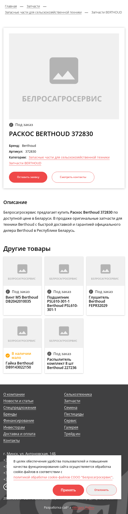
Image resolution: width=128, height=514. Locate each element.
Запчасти (72, 401)
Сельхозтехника (78, 394)
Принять (68, 490)
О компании (14, 394)
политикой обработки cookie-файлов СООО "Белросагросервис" (63, 477)
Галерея (71, 427)
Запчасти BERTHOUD (25, 163)
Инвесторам (14, 427)
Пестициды (74, 414)
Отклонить (101, 490)
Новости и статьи (18, 401)
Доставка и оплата (19, 434)
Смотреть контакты (73, 177)
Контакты (11, 440)
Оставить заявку (28, 177)
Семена (70, 408)
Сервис (70, 421)
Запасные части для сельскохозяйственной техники (69, 157)
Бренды (10, 414)
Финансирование (18, 421)
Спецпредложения (19, 408)
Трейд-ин (72, 434)
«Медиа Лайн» (83, 508)
